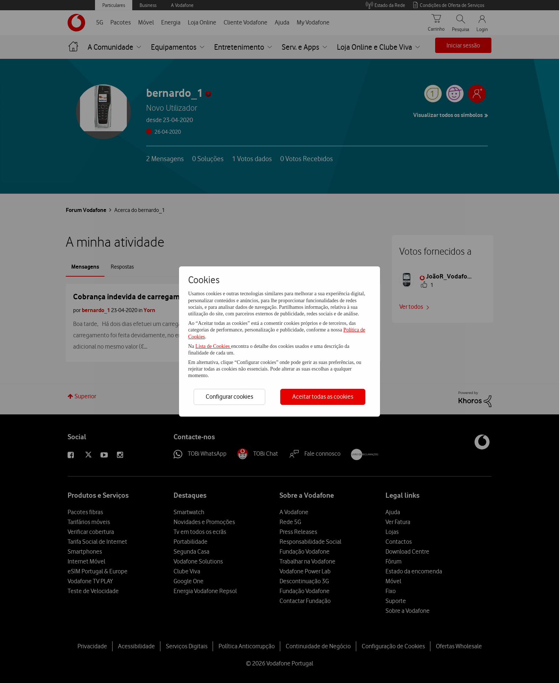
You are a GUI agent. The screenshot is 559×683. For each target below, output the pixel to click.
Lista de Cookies (213, 346)
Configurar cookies (229, 396)
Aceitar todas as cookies (322, 396)
